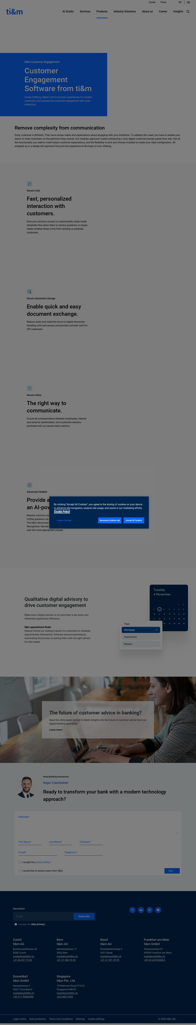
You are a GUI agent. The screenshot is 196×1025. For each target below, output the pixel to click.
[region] (99, 512)
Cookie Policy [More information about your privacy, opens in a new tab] (62, 511)
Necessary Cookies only (110, 520)
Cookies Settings (64, 520)
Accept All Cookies (134, 520)
